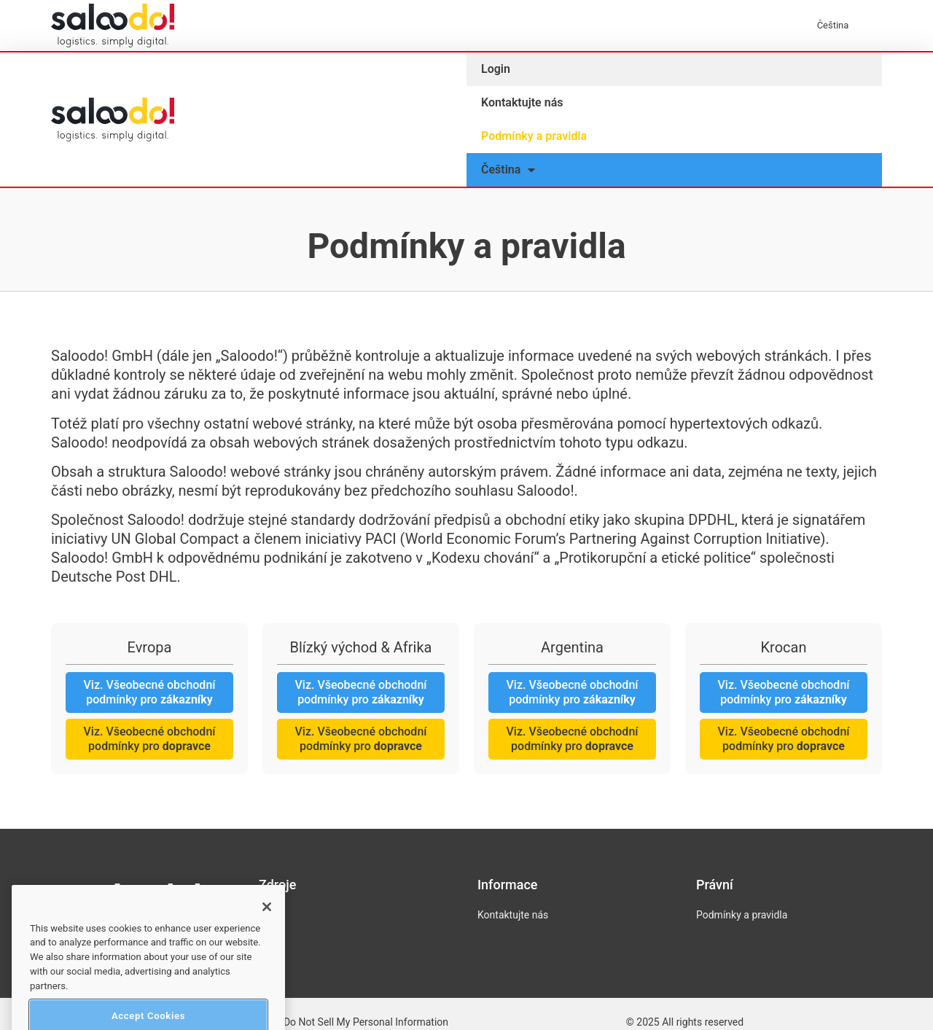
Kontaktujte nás (522, 102)
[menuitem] (840, 25)
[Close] (267, 926)
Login (495, 69)
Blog (269, 915)
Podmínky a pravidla (534, 136)
